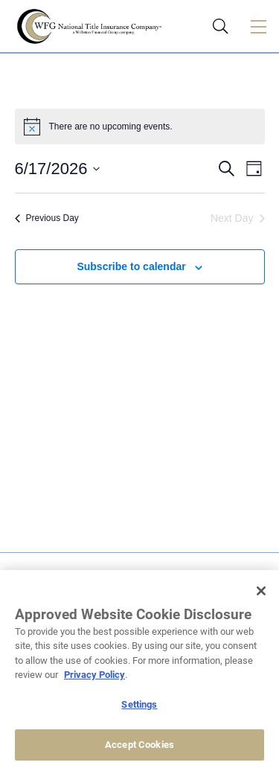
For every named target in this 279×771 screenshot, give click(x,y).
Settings (139, 704)
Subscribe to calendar (131, 266)
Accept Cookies (139, 744)
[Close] (261, 591)
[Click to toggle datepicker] (57, 168)
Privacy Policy (94, 674)
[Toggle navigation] (258, 26)
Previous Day (47, 218)
